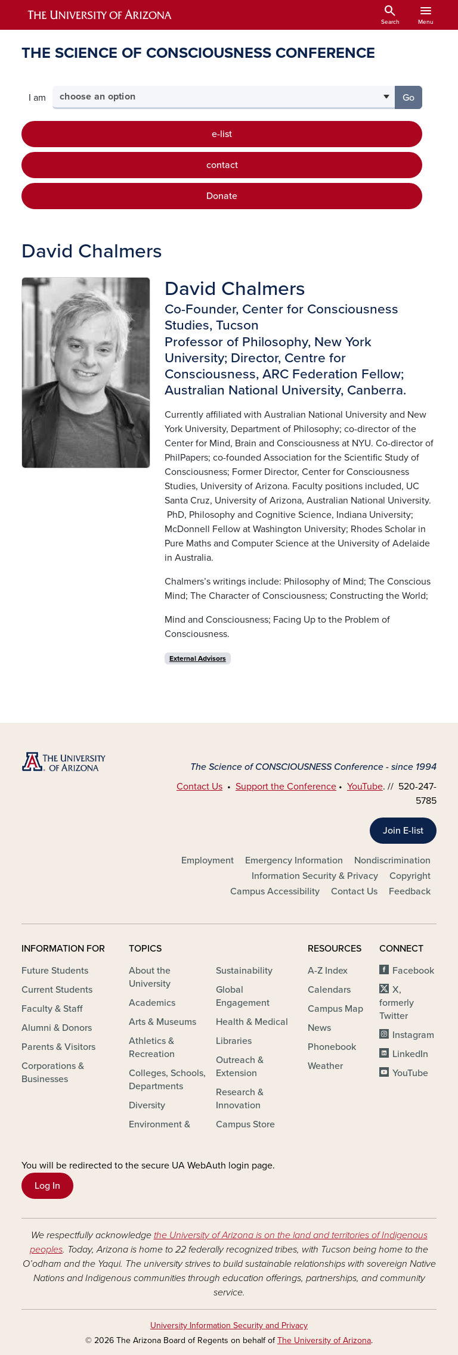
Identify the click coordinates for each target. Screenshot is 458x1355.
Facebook (413, 971)
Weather (325, 1066)
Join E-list (403, 831)
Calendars (329, 990)
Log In (47, 1186)
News (319, 1028)
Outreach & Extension (240, 1066)
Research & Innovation (240, 1098)
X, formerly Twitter (396, 1003)
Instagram (413, 1035)
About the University (150, 977)
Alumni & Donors (56, 1028)
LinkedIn (410, 1054)
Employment (207, 860)
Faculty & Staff (51, 1009)
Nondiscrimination (392, 860)
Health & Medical (252, 1022)
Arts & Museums (162, 1022)
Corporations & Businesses (52, 1072)
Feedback (410, 891)
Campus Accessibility (275, 891)
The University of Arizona (324, 1340)
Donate (221, 196)
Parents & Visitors (58, 1047)
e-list (222, 134)
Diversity (147, 1105)
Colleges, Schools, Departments (167, 1079)
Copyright (410, 876)
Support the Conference (286, 787)
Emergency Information (294, 860)
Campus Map (335, 1009)
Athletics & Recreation (152, 1047)
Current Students (56, 990)
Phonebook (332, 1047)
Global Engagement (243, 996)
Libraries (234, 1041)
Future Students (54, 971)
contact (222, 165)
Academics (152, 1003)
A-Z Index (328, 971)
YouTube (365, 787)
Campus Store (245, 1124)
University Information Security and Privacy (229, 1325)
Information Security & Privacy (315, 876)
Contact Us (199, 787)
